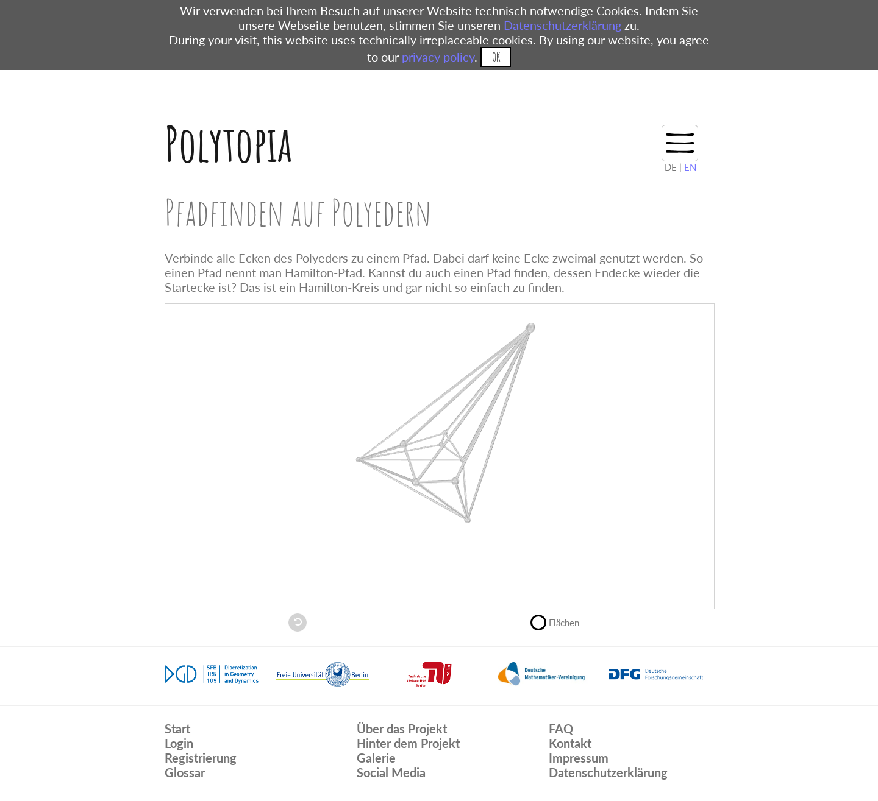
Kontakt (570, 743)
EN (690, 166)
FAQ (561, 728)
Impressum (579, 757)
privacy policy (438, 56)
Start (177, 728)
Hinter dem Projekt (408, 743)
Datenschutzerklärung (562, 25)
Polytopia (228, 143)
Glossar (185, 772)
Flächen (560, 621)
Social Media (391, 772)
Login (179, 743)
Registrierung (201, 757)
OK (496, 57)
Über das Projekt (402, 728)
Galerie (376, 757)
